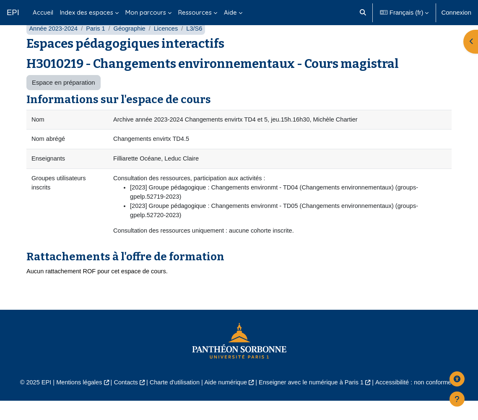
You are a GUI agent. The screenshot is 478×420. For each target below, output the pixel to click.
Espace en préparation (63, 98)
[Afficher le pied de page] (457, 399)
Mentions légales (75, 401)
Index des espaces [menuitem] (86, 12)
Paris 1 (97, 45)
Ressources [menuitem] (195, 12)
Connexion (456, 12)
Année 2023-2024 (54, 45)
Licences (169, 45)
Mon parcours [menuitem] (145, 12)
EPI (13, 12)
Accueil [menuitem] (43, 12)
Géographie (131, 45)
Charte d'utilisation (173, 401)
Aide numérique (225, 401)
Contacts (123, 401)
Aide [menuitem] (230, 12)
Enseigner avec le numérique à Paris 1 (313, 401)
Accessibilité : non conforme (418, 401)
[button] (363, 12)
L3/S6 (198, 45)
